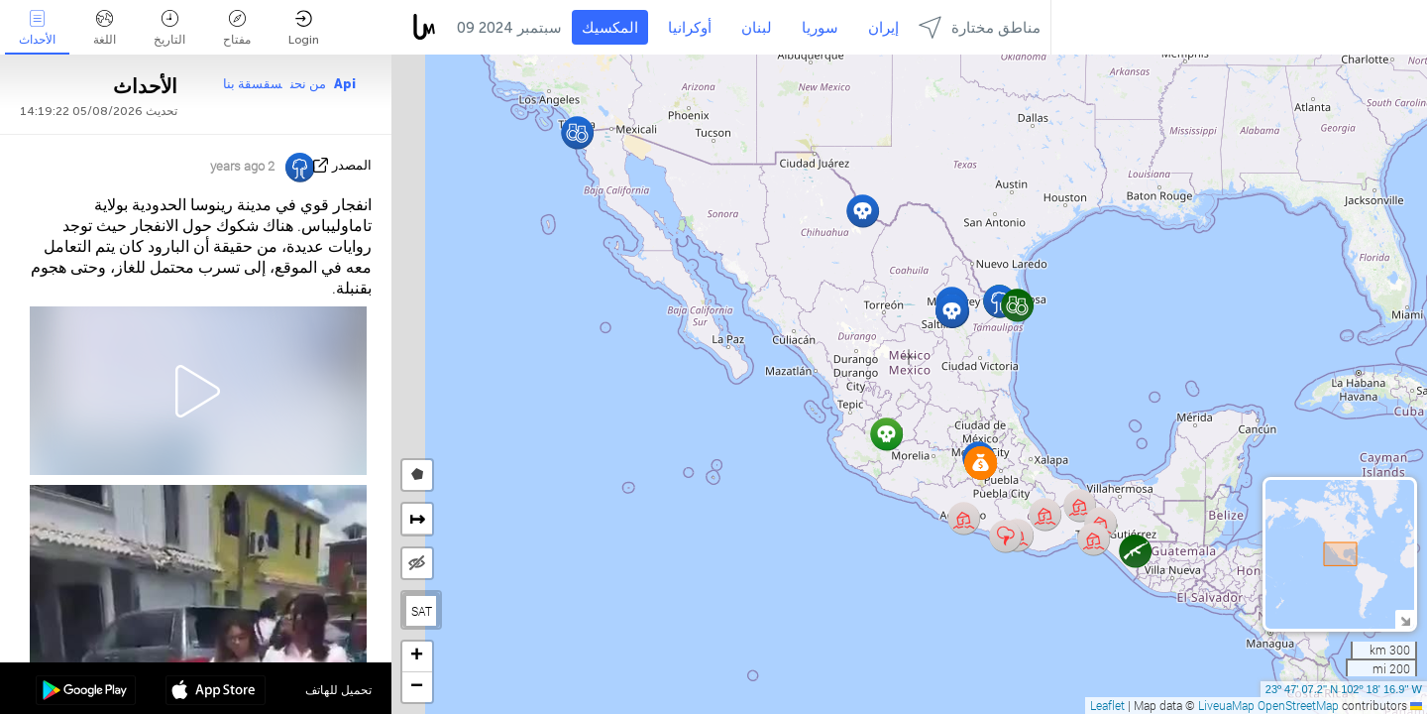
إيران (883, 28)
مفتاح (237, 28)
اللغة (104, 28)
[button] (952, 311)
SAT (421, 611)
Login (303, 28)
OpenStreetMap (1298, 705)
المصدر (352, 165)
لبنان (756, 28)
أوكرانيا (690, 28)
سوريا (820, 28)
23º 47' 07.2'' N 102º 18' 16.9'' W (1343, 689)
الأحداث (37, 28)
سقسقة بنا (252, 83)
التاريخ (169, 28)
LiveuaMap (1226, 705)
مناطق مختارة (980, 27)
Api (345, 83)
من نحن (308, 83)
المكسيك (610, 28)
